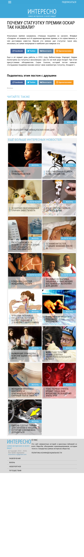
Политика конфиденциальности (47, 537)
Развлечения (14, 542)
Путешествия (15, 554)
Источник (10, 172)
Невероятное (15, 550)
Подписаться (69, 2)
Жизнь (12, 546)
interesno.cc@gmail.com (17, 538)
